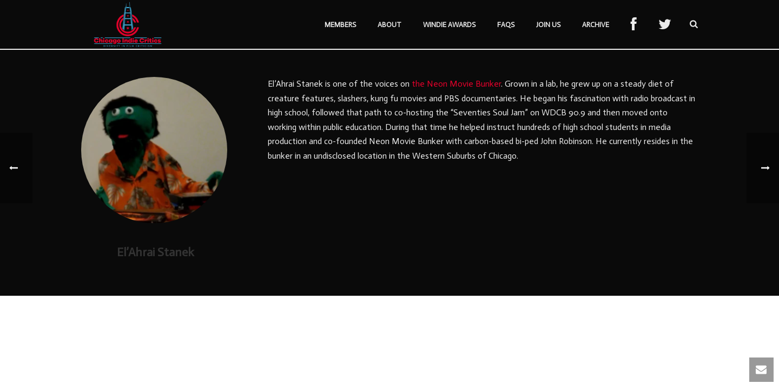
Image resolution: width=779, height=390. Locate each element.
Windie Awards (449, 25)
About (389, 25)
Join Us (548, 25)
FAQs (505, 25)
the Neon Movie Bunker (456, 84)
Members (340, 25)
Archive (595, 25)
